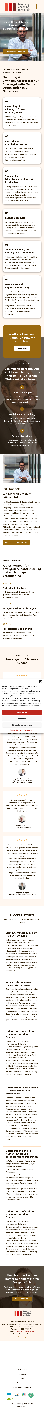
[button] (40, 681)
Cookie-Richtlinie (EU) (22, 1387)
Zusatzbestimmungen (22, 1383)
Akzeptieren (22, 712)
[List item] (18, 1337)
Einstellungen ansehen (22, 725)
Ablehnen (22, 719)
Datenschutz (28, 730)
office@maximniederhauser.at (24, 1331)
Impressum (22, 1374)
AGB (22, 1378)
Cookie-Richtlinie (16, 730)
